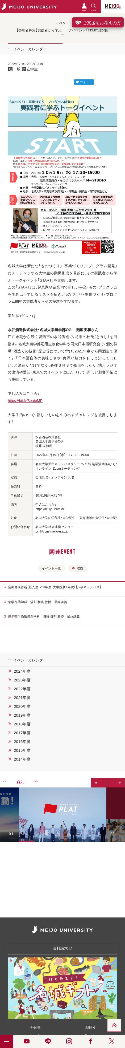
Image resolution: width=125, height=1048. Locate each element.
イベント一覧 (51, 568)
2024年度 (22, 671)
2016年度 (22, 741)
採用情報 (90, 1027)
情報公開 (35, 1027)
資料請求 (62, 948)
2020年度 (22, 706)
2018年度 (22, 724)
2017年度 (22, 733)
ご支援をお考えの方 (98, 22)
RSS (77, 568)
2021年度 (22, 697)
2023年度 (22, 680)
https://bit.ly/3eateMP (25, 400)
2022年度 (22, 689)
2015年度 (22, 750)
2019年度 (22, 715)
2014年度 (22, 759)
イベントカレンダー (30, 48)
